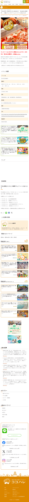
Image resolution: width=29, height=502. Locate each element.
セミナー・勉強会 (6, 397)
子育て (5, 489)
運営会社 (14, 489)
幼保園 (5, 494)
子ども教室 (5, 395)
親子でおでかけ (6, 393)
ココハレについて (16, 487)
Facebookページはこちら (14, 448)
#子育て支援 (4, 414)
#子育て (3, 412)
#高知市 (15, 237)
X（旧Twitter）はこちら (14, 457)
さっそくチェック (14, 435)
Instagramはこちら (14, 466)
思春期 (5, 496)
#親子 (3, 416)
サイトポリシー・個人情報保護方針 (19, 496)
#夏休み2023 (7, 237)
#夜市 (11, 237)
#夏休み (2, 237)
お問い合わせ (15, 494)
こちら (18, 54)
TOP (5, 487)
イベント (5, 491)
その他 (4, 399)
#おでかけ (4, 410)
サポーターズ (15, 491)
